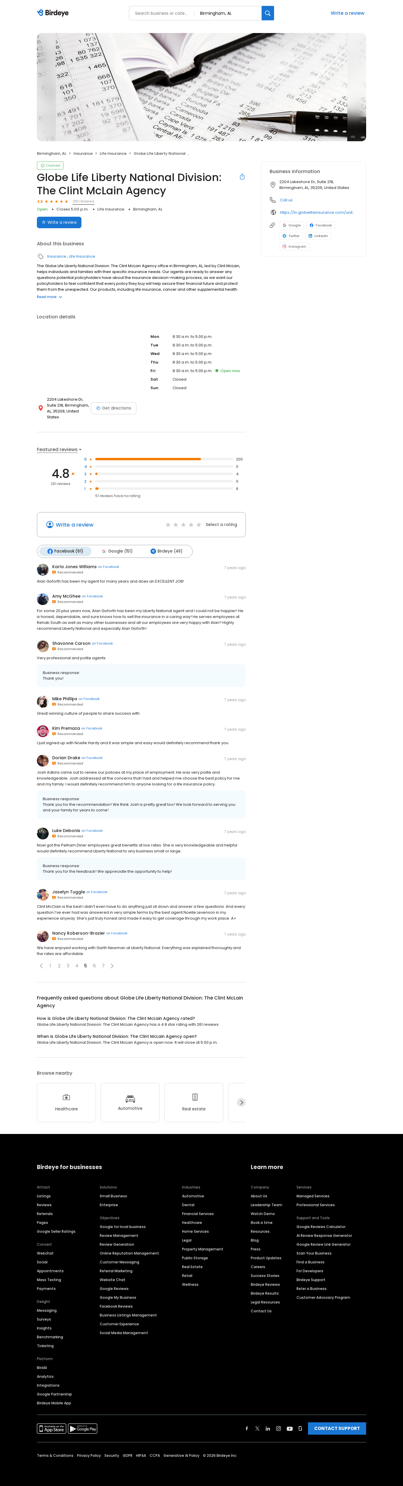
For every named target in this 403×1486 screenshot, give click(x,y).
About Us (259, 1195)
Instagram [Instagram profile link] (294, 246)
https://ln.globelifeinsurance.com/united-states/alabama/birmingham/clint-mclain (319, 212)
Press (256, 1248)
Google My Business (118, 1296)
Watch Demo (263, 1213)
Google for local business (123, 1226)
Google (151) (115, 551)
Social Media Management (124, 1332)
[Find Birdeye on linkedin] (268, 1428)
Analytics (45, 1375)
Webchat (45, 1252)
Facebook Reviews (116, 1305)
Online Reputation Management (129, 1252)
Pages (42, 1221)
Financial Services (198, 1213)
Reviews (44, 1204)
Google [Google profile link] (292, 225)
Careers (258, 1266)
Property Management (202, 1248)
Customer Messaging (119, 1261)
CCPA (155, 1454)
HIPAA (141, 1454)
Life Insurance (113, 153)
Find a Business (310, 1261)
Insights (44, 1327)
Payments (46, 1288)
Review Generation (117, 1243)
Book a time (262, 1221)
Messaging (47, 1309)
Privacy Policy (89, 1454)
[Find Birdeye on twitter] (257, 1428)
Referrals (45, 1213)
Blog (255, 1239)
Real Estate (192, 1266)
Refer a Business (311, 1288)
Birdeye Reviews (265, 1283)
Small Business (113, 1195)
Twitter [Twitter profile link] (291, 236)
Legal (186, 1239)
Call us (286, 200)
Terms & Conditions (55, 1454)
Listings (44, 1195)
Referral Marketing (116, 1270)
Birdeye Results (265, 1292)
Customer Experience (119, 1323)
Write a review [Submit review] (59, 222)
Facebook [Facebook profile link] (321, 225)
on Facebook (108, 566)
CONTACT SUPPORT (337, 1428)
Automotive (193, 1195)
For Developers (309, 1270)
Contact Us (261, 1310)
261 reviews (83, 201)
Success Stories (265, 1275)
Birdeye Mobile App (54, 1402)
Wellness (190, 1283)
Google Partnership (54, 1393)
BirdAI (42, 1367)
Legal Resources (265, 1301)
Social (42, 1261)
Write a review (347, 13)
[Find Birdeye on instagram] (278, 1428)
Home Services (195, 1230)
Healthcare (192, 1221)
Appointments (50, 1270)
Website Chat (112, 1279)
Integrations (48, 1384)
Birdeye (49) (164, 551)
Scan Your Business (314, 1252)
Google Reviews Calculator (320, 1226)
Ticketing (45, 1345)
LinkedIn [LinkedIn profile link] (318, 236)
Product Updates (266, 1257)
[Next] (241, 1102)
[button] (41, 965)
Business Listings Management (128, 1314)
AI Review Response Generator (324, 1234)
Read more (49, 296)
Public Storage (195, 1257)
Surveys (44, 1318)
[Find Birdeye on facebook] (247, 1428)
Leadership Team (266, 1204)
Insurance (83, 153)
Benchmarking (50, 1336)
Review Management (119, 1234)
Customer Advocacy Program (323, 1296)
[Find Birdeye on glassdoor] (300, 1428)
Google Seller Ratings (56, 1230)
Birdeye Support (310, 1279)
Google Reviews (114, 1288)
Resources (260, 1230)
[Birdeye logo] (54, 13)
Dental (188, 1204)
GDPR (127, 1454)
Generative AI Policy (181, 1454)
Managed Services (313, 1195)
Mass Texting (49, 1279)
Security (111, 1454)
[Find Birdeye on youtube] (290, 1428)
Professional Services (315, 1204)
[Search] (268, 13)
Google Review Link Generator (323, 1243)
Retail (187, 1275)
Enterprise (109, 1204)
